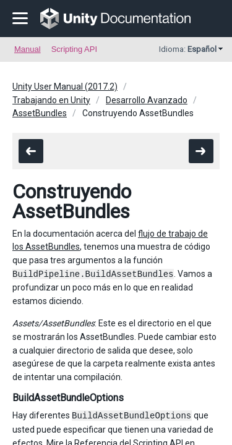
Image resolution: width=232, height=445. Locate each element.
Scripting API (74, 49)
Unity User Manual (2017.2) (65, 86)
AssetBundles (39, 113)
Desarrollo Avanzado (146, 100)
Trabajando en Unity (51, 100)
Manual (27, 49)
